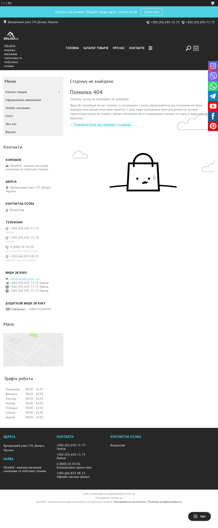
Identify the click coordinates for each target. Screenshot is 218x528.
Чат (200, 516)
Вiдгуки (11, 132)
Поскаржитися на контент (130, 501)
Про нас (119, 48)
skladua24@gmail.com (25, 279)
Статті (9, 116)
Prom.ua (130, 493)
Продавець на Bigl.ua (109, 497)
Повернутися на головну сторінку (102, 124)
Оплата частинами (18, 108)
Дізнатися (151, 12)
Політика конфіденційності (165, 501)
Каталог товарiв (95, 48)
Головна (72, 48)
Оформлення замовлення (23, 100)
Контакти (136, 48)
